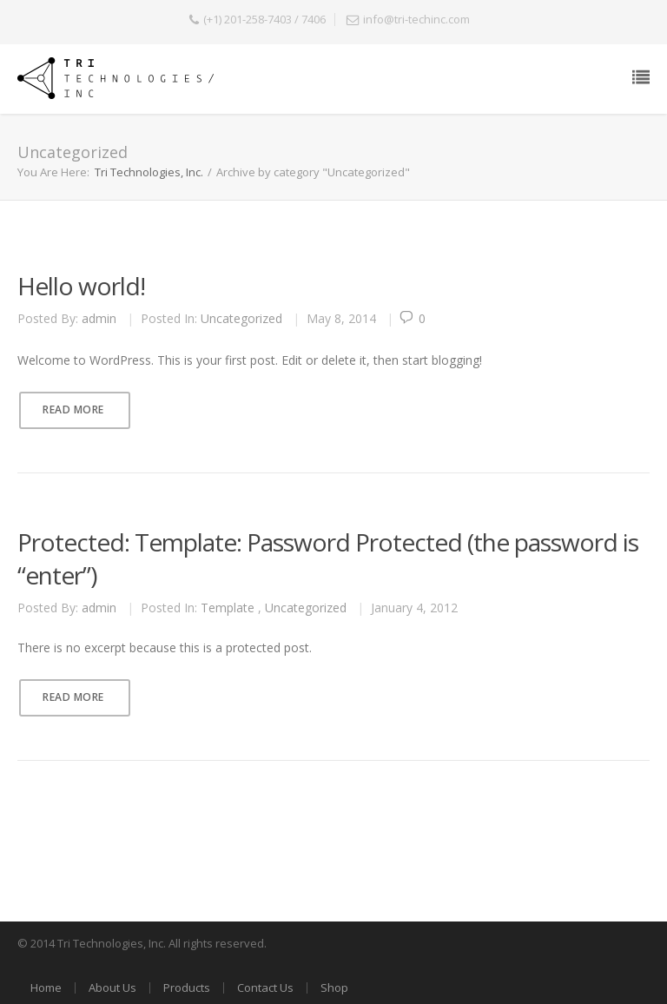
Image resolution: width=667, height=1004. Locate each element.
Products (186, 987)
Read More (73, 409)
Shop (334, 987)
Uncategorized (241, 318)
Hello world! (81, 285)
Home (46, 987)
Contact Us (265, 987)
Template (227, 607)
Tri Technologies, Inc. (149, 172)
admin (99, 318)
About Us (112, 987)
